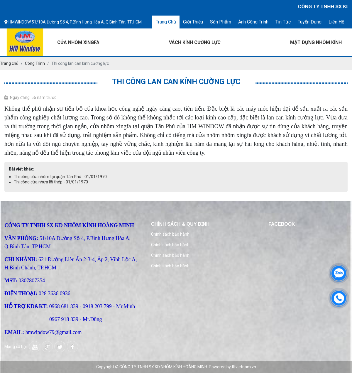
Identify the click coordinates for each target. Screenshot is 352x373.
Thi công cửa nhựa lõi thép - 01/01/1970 (51, 182)
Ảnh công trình (253, 22)
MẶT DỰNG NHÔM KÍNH (316, 42)
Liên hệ (336, 22)
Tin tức (283, 22)
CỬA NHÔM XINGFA (78, 42)
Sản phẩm (220, 22)
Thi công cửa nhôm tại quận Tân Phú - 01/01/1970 (60, 176)
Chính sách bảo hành (170, 234)
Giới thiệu (193, 22)
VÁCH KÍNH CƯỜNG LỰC (195, 42)
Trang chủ (166, 22)
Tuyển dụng (309, 22)
